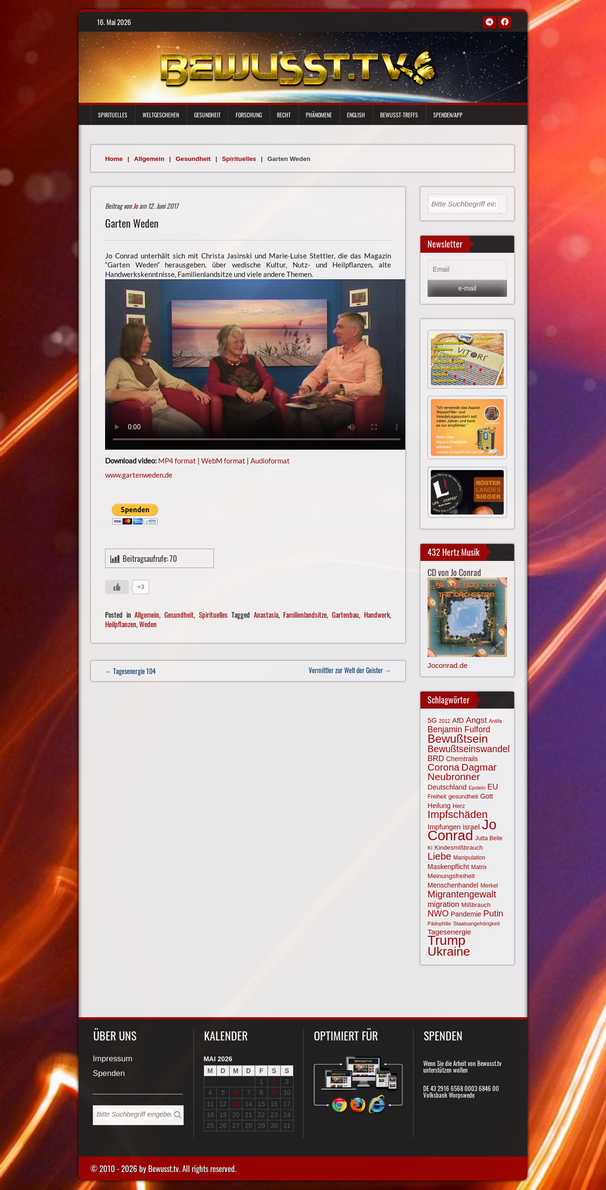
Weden (148, 624)
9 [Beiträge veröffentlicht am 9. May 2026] (274, 1092)
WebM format (223, 460)
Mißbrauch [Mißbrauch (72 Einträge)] (475, 904)
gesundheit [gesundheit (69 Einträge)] (463, 796)
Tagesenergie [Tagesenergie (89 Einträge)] (449, 932)
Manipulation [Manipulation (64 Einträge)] (469, 857)
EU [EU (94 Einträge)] (493, 786)
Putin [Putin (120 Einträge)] (493, 913)
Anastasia (266, 614)
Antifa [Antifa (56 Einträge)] (495, 721)
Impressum (113, 1059)
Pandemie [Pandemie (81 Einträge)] (466, 914)
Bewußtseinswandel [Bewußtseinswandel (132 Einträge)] (468, 749)
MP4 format (177, 460)
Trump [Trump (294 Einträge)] (446, 940)
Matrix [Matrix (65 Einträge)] (479, 867)
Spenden (109, 1074)
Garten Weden (132, 223)
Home (114, 158)
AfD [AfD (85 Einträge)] (458, 720)
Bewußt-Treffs (399, 115)
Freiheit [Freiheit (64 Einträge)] (437, 796)
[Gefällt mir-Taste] (117, 587)
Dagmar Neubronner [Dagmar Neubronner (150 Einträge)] (462, 772)
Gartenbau (345, 614)
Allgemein (149, 158)
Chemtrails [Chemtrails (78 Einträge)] (462, 759)
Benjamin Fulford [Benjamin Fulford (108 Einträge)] (459, 729)
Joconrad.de (448, 665)
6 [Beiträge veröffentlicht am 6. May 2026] (236, 1092)
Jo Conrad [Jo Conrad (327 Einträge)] (462, 830)
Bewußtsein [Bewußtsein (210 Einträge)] (458, 738)
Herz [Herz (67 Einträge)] (459, 806)
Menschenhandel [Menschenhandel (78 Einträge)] (453, 885)
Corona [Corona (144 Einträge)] (443, 767)
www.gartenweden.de (138, 475)
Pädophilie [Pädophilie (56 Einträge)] (439, 923)
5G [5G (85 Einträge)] (432, 720)
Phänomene (319, 115)
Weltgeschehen (161, 115)
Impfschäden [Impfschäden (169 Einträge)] (458, 814)
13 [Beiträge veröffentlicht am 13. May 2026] (236, 1104)
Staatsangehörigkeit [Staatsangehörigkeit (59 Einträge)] (476, 923)
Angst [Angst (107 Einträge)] (476, 720)
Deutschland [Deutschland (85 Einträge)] (447, 787)
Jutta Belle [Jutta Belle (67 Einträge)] (489, 838)
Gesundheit (207, 115)
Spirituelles (112, 115)
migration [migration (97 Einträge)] (443, 904)
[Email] (467, 270)
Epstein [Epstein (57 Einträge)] (477, 787)
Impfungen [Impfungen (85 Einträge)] (444, 827)
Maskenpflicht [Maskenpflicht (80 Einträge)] (448, 866)
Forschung (249, 115)
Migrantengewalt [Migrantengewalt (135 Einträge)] (462, 894)
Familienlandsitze (305, 614)
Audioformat (270, 460)
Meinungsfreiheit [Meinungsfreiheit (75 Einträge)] (451, 875)
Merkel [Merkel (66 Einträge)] (489, 885)
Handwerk (377, 614)
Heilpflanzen (120, 624)
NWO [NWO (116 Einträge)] (438, 913)
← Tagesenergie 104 (130, 671)
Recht (284, 115)
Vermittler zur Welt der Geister (350, 670)
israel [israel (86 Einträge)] (471, 827)
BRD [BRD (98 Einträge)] (436, 758)
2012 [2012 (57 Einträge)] (444, 721)
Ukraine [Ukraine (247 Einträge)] (449, 951)
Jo (135, 206)
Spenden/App (448, 115)
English (356, 115)
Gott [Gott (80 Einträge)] (486, 796)
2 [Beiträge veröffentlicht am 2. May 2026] (274, 1081)
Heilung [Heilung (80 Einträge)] (439, 805)
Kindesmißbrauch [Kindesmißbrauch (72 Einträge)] (459, 847)
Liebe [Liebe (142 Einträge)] (439, 856)
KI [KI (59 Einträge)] (430, 848)
